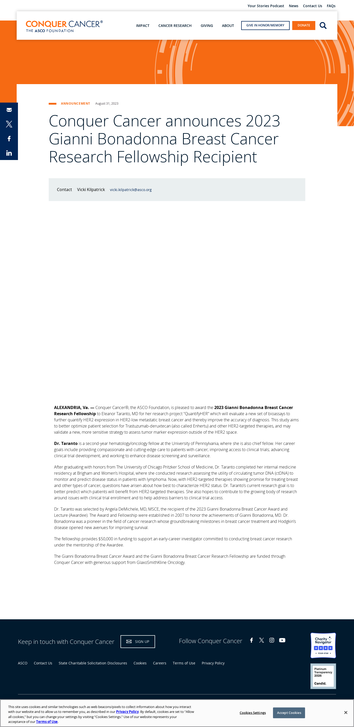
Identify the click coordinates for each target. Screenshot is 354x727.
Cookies (140, 663)
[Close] (345, 712)
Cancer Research (175, 25)
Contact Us (312, 6)
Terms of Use (184, 663)
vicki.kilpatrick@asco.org (131, 189)
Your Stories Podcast (266, 6)
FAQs (331, 6)
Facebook (251, 640)
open (323, 25)
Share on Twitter (9, 124)
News (293, 6)
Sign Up (142, 641)
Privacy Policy (213, 663)
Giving (207, 25)
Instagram (272, 640)
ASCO (22, 663)
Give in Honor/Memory (265, 25)
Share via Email (9, 110)
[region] (177, 713)
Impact (142, 25)
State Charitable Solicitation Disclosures (93, 663)
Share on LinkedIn (9, 153)
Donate (304, 25)
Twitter (262, 640)
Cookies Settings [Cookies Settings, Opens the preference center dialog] (253, 712)
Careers (159, 663)
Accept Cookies (289, 712)
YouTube (282, 640)
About (228, 25)
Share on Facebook (9, 138)
